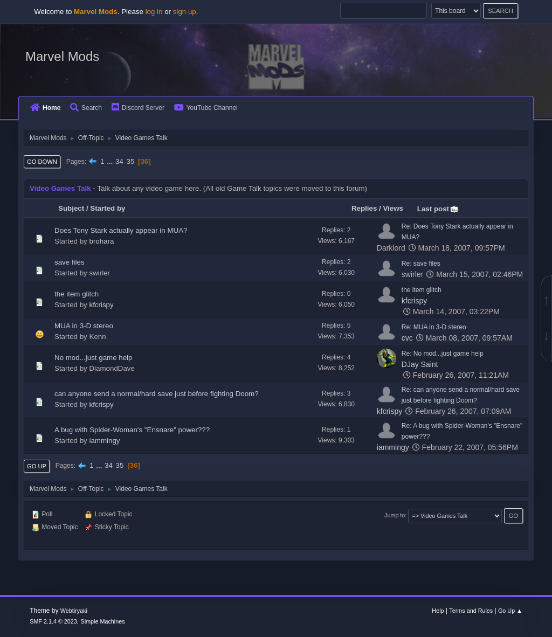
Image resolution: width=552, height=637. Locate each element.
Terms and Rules (471, 610)
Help (438, 610)
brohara (101, 241)
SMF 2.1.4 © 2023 (53, 621)
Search (86, 108)
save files (69, 262)
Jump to (394, 515)
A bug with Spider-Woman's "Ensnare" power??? (132, 430)
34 (119, 161)
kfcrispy (101, 305)
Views (393, 208)
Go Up (36, 466)
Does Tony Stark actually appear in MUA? (120, 230)
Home (45, 108)
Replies (364, 208)
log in (154, 12)
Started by (107, 208)
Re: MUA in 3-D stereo (434, 327)
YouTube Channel (206, 108)
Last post (438, 209)
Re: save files (421, 263)
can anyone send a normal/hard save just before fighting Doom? (156, 394)
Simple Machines (103, 621)
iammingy (104, 441)
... (111, 161)
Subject (71, 208)
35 (130, 161)
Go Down (42, 161)
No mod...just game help (93, 358)
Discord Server (138, 108)
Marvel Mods (62, 56)
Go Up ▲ (510, 610)
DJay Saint (420, 364)
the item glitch (76, 294)
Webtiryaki (73, 610)
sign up (184, 12)
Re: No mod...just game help (443, 353)
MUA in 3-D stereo (83, 326)
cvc (407, 338)
